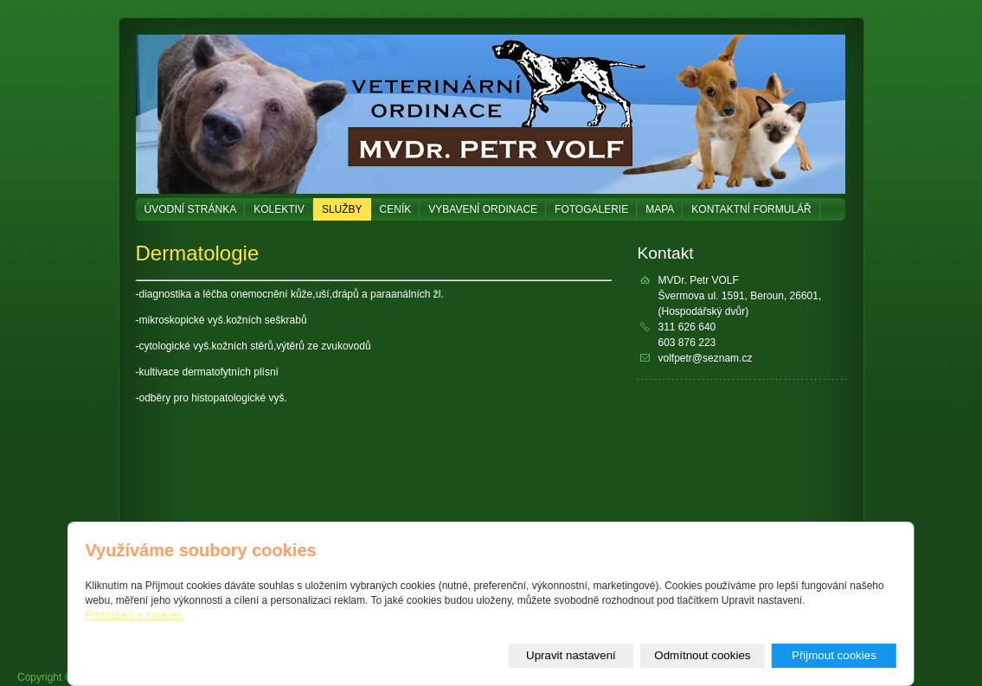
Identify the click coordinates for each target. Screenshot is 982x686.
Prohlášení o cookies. (135, 615)
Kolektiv (279, 209)
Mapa (659, 209)
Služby (342, 209)
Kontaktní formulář (751, 209)
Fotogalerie (591, 209)
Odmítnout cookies (702, 655)
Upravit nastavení (571, 655)
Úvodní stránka (190, 209)
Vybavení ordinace (482, 209)
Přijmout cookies (834, 655)
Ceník (396, 209)
